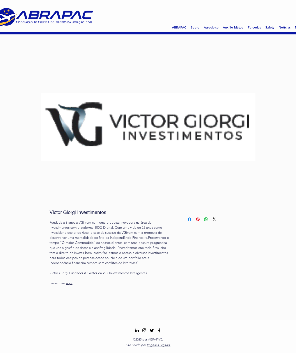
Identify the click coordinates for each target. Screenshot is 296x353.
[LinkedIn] (137, 330)
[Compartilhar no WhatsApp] (206, 219)
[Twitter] (151, 330)
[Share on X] (214, 219)
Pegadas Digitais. (158, 345)
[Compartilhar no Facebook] (189, 219)
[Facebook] (159, 330)
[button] (195, 27)
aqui (69, 283)
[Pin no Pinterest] (197, 219)
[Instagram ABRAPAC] (144, 330)
